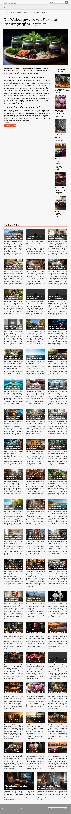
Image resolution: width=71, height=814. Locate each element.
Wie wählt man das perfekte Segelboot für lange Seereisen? (34, 359)
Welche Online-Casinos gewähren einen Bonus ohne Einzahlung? (60, 190)
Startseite (5, 12)
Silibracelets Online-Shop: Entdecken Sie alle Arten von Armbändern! (59, 113)
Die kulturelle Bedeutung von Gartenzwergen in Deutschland (57, 479)
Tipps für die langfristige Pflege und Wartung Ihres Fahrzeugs (14, 419)
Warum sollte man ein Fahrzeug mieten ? (59, 214)
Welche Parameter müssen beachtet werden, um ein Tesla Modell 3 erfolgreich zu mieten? (60, 163)
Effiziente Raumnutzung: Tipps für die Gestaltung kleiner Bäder (14, 329)
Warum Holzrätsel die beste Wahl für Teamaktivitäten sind (34, 449)
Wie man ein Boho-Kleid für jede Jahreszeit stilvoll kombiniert (13, 299)
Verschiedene (12, 12)
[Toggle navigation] (4, 7)
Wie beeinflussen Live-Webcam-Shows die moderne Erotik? (57, 239)
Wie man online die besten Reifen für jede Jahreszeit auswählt (56, 539)
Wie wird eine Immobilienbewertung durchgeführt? (62, 90)
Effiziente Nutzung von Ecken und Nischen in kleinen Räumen (13, 539)
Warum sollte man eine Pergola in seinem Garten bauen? (14, 662)
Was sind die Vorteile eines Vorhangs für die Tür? (13, 722)
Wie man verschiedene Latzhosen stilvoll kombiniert (35, 539)
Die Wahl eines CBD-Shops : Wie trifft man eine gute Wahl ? (13, 632)
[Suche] (57, 2)
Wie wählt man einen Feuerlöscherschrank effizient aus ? (34, 632)
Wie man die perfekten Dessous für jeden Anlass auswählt (35, 509)
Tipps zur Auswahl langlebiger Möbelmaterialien (33, 269)
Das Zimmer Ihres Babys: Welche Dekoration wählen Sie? (59, 137)
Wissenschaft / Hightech (46, 809)
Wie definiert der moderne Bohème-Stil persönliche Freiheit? (13, 359)
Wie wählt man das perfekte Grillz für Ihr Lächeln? (56, 359)
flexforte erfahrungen (45, 83)
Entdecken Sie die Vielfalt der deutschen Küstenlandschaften (56, 509)
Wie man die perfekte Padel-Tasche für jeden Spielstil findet (13, 449)
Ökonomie (24, 809)
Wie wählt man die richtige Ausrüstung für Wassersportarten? (13, 239)
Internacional (15, 809)
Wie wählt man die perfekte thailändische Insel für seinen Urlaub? (13, 389)
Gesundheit (5, 809)
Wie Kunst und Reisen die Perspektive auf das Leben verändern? (57, 269)
